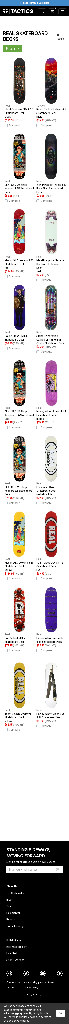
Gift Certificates (15, 893)
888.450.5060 (14, 940)
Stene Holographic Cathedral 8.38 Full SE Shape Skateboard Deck (51, 315)
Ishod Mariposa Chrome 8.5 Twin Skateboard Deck (51, 241)
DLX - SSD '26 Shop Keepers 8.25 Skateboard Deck (20, 164)
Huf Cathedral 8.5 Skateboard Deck (20, 615)
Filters (13, 48)
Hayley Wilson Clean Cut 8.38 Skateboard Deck (51, 690)
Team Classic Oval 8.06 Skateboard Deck (20, 692)
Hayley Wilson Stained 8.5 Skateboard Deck (51, 390)
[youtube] (43, 974)
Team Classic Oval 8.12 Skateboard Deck (51, 541)
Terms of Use (47, 982)
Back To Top (34, 995)
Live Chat (11, 953)
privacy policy (21, 1020)
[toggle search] (42, 11)
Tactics (18, 11)
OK (60, 1013)
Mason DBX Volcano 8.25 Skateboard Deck (20, 239)
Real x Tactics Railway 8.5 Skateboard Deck (51, 88)
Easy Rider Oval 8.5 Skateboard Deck (51, 466)
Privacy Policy (31, 987)
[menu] (62, 11)
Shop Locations (15, 960)
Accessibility (30, 982)
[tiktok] (26, 974)
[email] (34, 869)
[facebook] (60, 974)
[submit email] (58, 868)
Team (9, 906)
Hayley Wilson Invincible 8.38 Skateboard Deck (51, 615)
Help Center (13, 912)
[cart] (52, 11)
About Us (11, 886)
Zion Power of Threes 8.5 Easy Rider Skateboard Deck (51, 164)
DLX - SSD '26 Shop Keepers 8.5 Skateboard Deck (20, 466)
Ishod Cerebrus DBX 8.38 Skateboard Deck (20, 88)
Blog (9, 899)
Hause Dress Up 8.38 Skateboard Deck (20, 313)
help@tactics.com (16, 946)
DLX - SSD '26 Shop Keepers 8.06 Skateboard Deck (20, 390)
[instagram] (9, 974)
